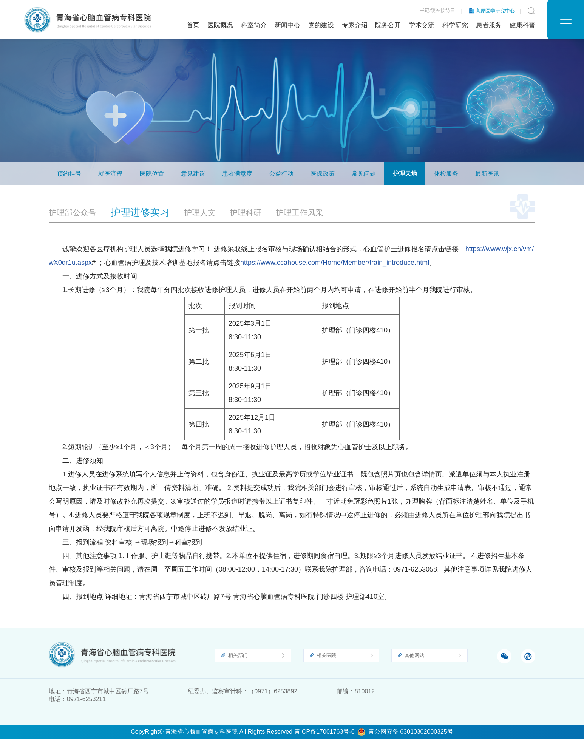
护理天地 (485, 140)
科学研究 (455, 25)
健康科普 (522, 25)
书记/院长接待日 (438, 11)
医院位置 (152, 174)
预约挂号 (69, 174)
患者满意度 (237, 174)
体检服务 (446, 174)
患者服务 (489, 25)
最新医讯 (487, 174)
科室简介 (254, 25)
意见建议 (193, 174)
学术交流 (421, 25)
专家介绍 (355, 25)
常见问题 (364, 174)
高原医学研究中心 (495, 11)
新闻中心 (287, 25)
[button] (565, 19)
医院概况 (220, 25)
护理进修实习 (519, 140)
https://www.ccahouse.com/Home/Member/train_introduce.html (334, 279)
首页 (193, 25)
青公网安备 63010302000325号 (410, 731)
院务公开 (388, 25)
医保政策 (323, 174)
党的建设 (321, 25)
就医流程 (110, 174)
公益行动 (281, 174)
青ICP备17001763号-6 (324, 731)
